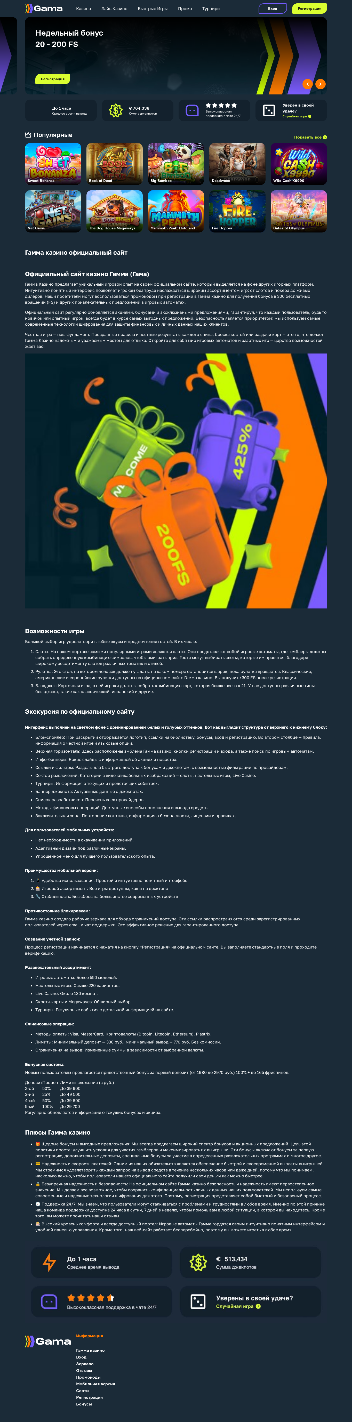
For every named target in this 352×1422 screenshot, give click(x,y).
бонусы (204, 737)
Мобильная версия (95, 1383)
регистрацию (242, 737)
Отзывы (84, 1370)
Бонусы (84, 1404)
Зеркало (85, 1363)
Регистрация (309, 8)
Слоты (41, 651)
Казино (83, 8)
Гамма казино (90, 1350)
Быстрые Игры (153, 8)
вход (219, 737)
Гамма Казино (39, 284)
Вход (272, 8)
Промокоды (88, 1377)
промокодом (144, 296)
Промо (185, 8)
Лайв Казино (114, 8)
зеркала (98, 918)
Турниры (211, 8)
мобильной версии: (77, 870)
